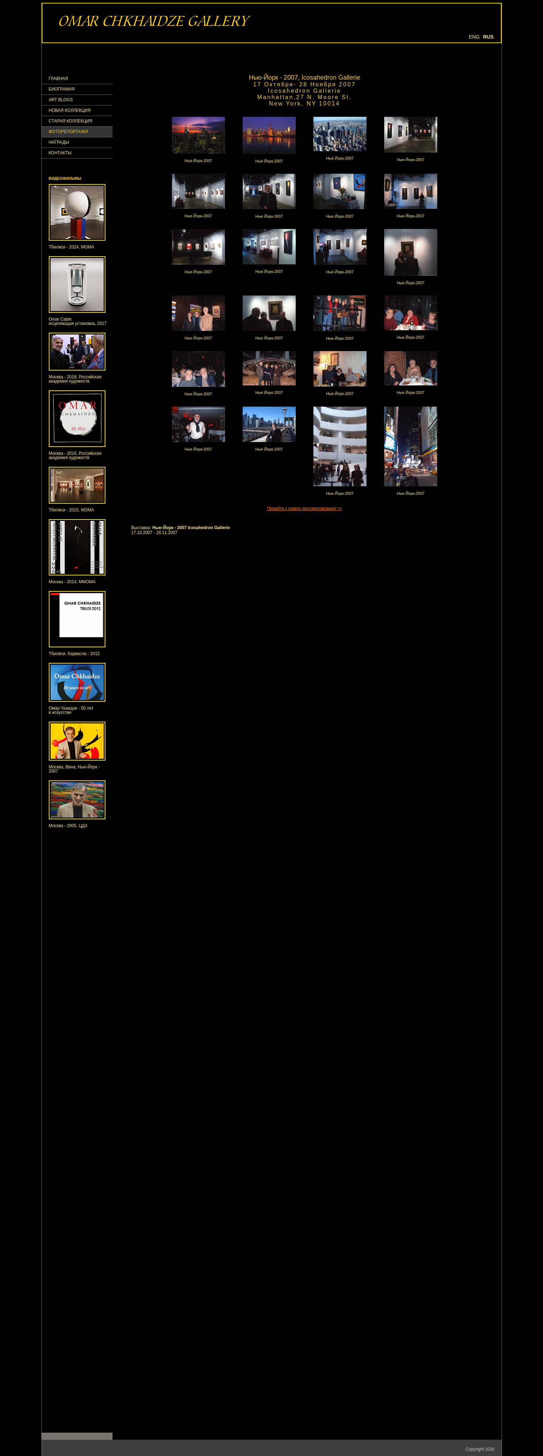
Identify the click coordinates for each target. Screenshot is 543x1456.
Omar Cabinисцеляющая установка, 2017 (78, 321)
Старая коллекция (70, 121)
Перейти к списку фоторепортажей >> (304, 508)
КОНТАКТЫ (60, 153)
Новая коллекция (70, 110)
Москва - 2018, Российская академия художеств (75, 379)
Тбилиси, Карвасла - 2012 (74, 653)
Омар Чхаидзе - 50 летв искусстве (71, 710)
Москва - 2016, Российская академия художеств (75, 455)
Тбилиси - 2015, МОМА (71, 510)
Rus (488, 37)
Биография (62, 89)
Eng (474, 37)
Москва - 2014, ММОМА (72, 581)
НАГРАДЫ (59, 142)
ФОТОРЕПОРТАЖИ (68, 132)
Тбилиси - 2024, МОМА (71, 247)
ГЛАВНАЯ (58, 78)
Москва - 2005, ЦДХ (68, 825)
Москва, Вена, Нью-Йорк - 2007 (74, 769)
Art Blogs (61, 100)
